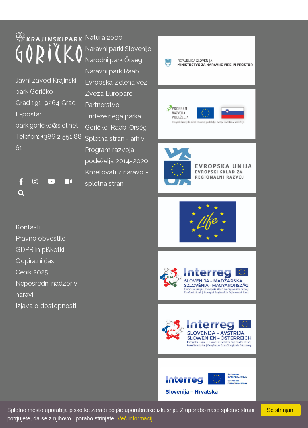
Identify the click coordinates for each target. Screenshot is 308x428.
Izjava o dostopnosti (46, 306)
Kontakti (28, 227)
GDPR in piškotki (40, 250)
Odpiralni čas (35, 261)
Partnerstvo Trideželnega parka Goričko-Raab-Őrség (116, 116)
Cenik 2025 (32, 272)
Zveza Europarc (108, 93)
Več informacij (135, 418)
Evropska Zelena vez (116, 82)
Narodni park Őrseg (113, 60)
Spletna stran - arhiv (114, 138)
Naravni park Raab (112, 71)
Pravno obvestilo (41, 238)
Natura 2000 (103, 37)
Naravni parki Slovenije (118, 49)
